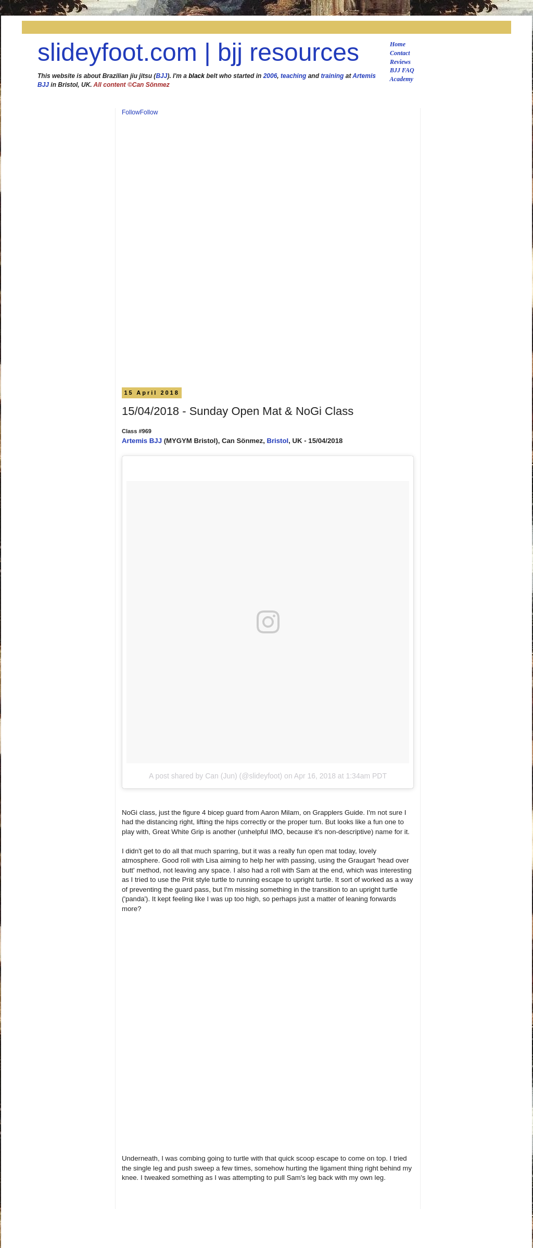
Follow (131, 112)
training (332, 76)
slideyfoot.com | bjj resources (198, 52)
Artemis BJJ (142, 441)
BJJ (161, 76)
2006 (270, 76)
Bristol (277, 441)
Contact (400, 53)
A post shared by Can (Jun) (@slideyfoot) (215, 776)
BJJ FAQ (402, 70)
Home (397, 44)
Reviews (400, 62)
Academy (401, 79)
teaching (293, 76)
